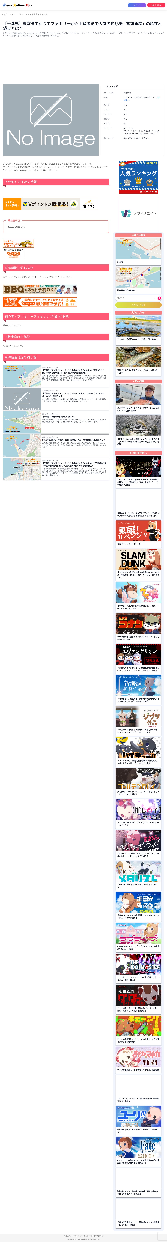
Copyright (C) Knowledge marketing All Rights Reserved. (83, 1239)
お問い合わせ (98, 1236)
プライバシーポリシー (82, 1236)
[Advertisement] (83, 62)
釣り (11, 14)
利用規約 (67, 1236)
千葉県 (26, 14)
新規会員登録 (156, 5)
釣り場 (18, 14)
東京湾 (34, 14)
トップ (4, 14)
